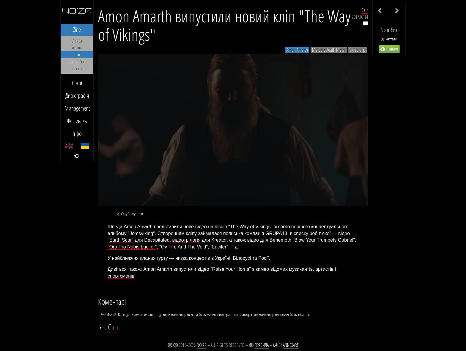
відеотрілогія (186, 240)
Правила (261, 345)
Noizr (202, 345)
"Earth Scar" (120, 240)
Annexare (291, 345)
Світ (364, 10)
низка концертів (192, 258)
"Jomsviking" (141, 233)
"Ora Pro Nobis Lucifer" (132, 246)
